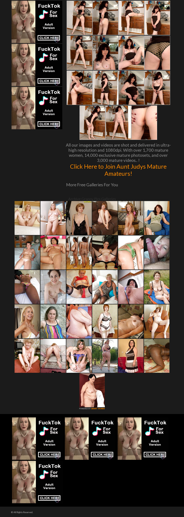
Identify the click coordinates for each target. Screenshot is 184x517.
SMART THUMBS (98, 409)
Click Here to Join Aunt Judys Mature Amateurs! (118, 170)
